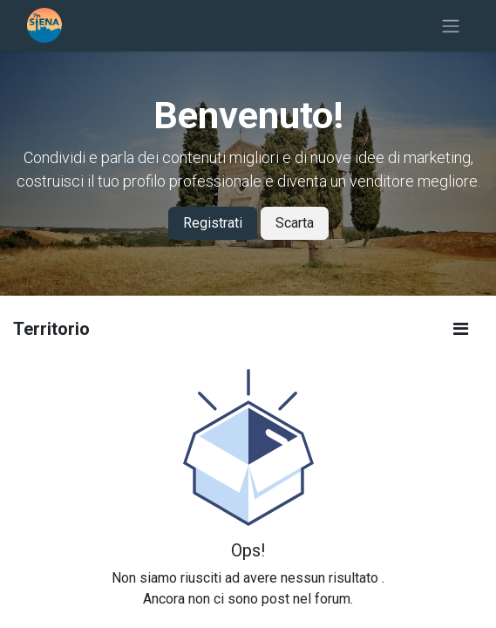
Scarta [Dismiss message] (294, 223)
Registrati (212, 223)
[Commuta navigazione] (450, 25)
